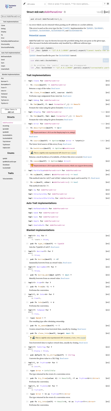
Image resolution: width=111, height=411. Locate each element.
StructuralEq (5, 44)
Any (2, 78)
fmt (35, 104)
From (39, 282)
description (40, 128)
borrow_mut (43, 275)
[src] (106, 11)
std (9, 112)
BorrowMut (42, 267)
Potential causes (37, 35)
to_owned (42, 325)
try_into (42, 401)
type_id (42, 243)
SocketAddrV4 (7, 135)
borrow (41, 259)
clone (36, 85)
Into (42, 294)
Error (2, 38)
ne (35, 182)
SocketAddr (7, 168)
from (40, 287)
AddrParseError (8, 123)
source (37, 141)
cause (36, 161)
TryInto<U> (4, 103)
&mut (67, 275)
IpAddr (5, 158)
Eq (2, 35)
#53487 (73, 153)
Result (77, 104)
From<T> (4, 88)
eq (35, 174)
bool (76, 174)
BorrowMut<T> (6, 84)
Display (3, 32)
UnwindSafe (5, 69)
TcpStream (6, 145)
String (71, 355)
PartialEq (38, 170)
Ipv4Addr (6, 129)
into (40, 302)
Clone (3, 25)
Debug (3, 29)
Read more (55, 88)
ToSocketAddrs (8, 179)
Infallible (49, 370)
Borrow (40, 251)
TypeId (60, 243)
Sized (46, 239)
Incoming (6, 126)
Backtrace (69, 148)
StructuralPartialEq (7, 47)
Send (3, 60)
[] (103, 11)
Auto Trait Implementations (10, 53)
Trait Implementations (11, 22)
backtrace (38, 148)
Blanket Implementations (11, 74)
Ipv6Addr (6, 132)
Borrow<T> (4, 81)
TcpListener (7, 141)
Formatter (59, 104)
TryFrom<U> (5, 100)
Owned (38, 318)
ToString (4, 97)
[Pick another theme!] (24, 3)
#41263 (82, 338)
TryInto (44, 386)
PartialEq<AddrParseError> (10, 41)
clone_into (43, 333)
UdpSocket (6, 148)
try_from (42, 378)
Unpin (3, 66)
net (12, 112)
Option (55, 141)
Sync (2, 63)
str (60, 128)
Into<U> (3, 91)
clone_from (39, 92)
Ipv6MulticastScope (9, 162)
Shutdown (6, 165)
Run (106, 48)
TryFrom (44, 362)
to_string (51, 355)
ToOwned (4, 94)
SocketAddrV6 (7, 138)
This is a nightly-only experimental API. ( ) (59, 337)
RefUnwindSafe (6, 57)
